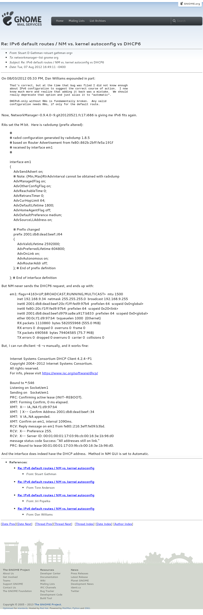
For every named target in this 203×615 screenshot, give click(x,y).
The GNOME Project (16, 575)
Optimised (8, 613)
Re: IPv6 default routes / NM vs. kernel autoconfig (56, 473)
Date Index (104, 529)
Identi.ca (76, 592)
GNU (87, 613)
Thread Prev (44, 529)
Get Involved (10, 582)
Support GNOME (13, 589)
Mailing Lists (77, 21)
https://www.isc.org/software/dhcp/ (70, 378)
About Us (8, 578)
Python (76, 613)
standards (23, 613)
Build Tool (46, 603)
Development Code (51, 599)
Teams (6, 585)
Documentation (49, 582)
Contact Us (9, 592)
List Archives (98, 21)
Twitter (75, 596)
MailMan (66, 613)
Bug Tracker (47, 596)
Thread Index (85, 529)
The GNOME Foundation (17, 596)
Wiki (42, 585)
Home (60, 21)
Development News (82, 589)
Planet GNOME (80, 585)
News (74, 575)
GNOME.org (192, 3)
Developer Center (50, 578)
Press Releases (79, 578)
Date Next (24, 529)
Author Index (123, 529)
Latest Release (79, 582)
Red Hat (44, 613)
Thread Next (62, 529)
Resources (47, 575)
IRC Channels (48, 592)
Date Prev (8, 529)
